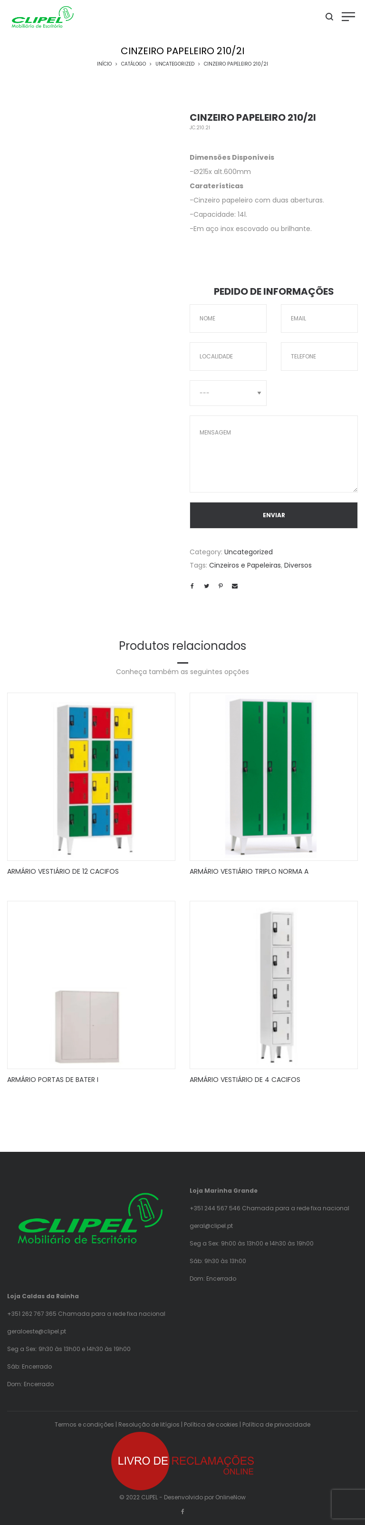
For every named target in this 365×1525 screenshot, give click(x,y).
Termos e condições (84, 1424)
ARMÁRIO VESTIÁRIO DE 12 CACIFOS (63, 871)
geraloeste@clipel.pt (36, 1331)
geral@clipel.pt (211, 1226)
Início (104, 64)
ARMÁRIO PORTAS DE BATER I (52, 1079)
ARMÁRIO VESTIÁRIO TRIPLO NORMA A (249, 871)
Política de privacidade (276, 1424)
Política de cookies (211, 1424)
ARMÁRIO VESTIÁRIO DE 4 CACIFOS (245, 1079)
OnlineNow (230, 1497)
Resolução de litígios (149, 1424)
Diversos (298, 565)
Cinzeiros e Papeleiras (245, 565)
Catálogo (133, 64)
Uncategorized (174, 64)
